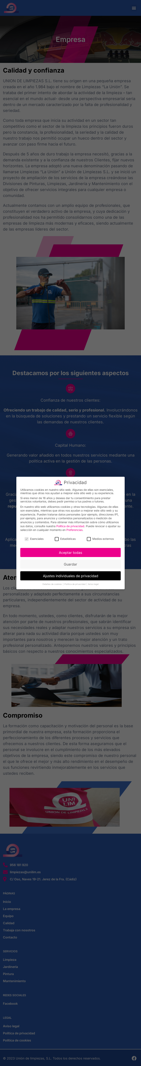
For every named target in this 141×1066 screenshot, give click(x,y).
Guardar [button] (70, 563)
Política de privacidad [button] (75, 583)
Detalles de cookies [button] (52, 583)
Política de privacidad (70, 525)
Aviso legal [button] (93, 583)
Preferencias (74, 528)
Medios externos (100, 537)
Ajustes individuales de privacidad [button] (70, 575)
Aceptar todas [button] (70, 551)
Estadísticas (65, 537)
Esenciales (34, 537)
